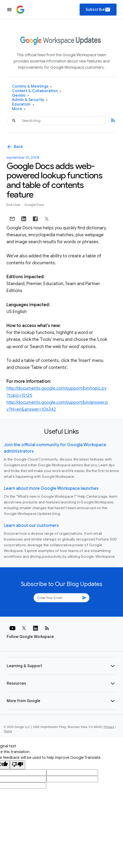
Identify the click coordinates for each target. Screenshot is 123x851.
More (19, 109)
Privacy (109, 727)
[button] (61, 666)
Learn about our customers (31, 525)
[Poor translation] (17, 765)
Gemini (20, 95)
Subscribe (98, 9)
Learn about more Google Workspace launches (51, 488)
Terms (8, 731)
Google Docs (34, 205)
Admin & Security (30, 100)
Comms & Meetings (32, 86)
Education (23, 104)
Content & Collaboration (36, 91)
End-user (13, 205)
